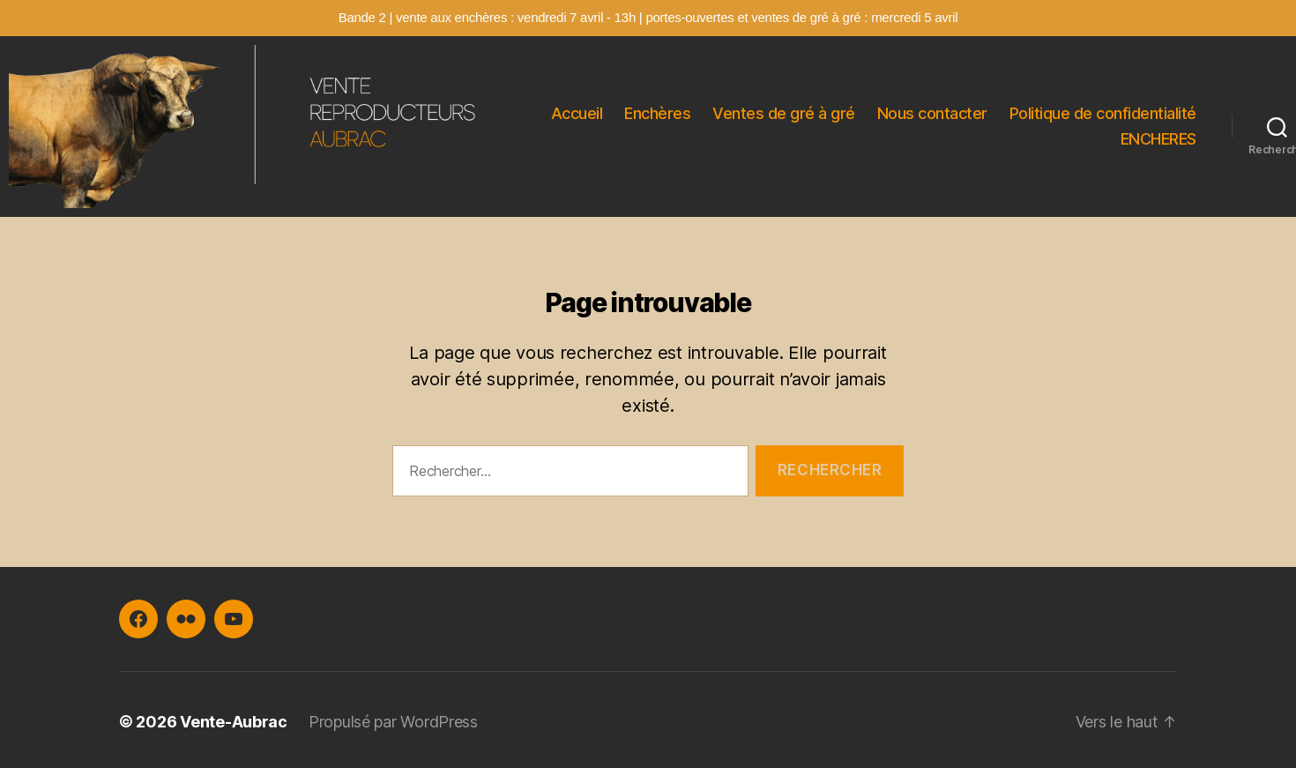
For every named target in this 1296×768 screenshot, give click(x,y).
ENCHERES (1158, 139)
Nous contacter (932, 113)
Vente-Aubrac (233, 721)
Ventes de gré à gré (783, 113)
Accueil (577, 113)
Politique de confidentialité (1102, 113)
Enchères (657, 113)
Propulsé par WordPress (393, 721)
